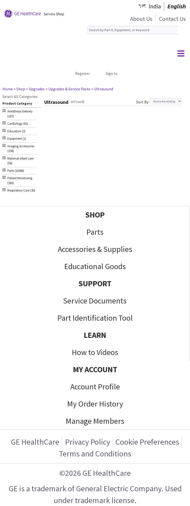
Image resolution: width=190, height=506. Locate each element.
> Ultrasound (102, 88)
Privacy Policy (87, 442)
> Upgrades (35, 88)
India (155, 6)
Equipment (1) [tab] (16, 139)
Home (7, 88)
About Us (141, 19)
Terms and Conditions (95, 454)
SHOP (95, 215)
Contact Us (172, 19)
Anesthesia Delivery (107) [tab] (19, 113)
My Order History (95, 404)
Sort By (142, 101)
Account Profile (95, 387)
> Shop (19, 88)
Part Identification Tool (95, 318)
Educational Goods (95, 266)
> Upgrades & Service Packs (67, 88)
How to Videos (95, 352)
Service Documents (95, 301)
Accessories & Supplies (95, 249)
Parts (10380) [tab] (15, 171)
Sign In (111, 73)
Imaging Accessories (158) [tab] (20, 148)
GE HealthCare (35, 442)
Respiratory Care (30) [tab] (21, 190)
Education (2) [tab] (16, 131)
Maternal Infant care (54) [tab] (20, 160)
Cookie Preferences (147, 442)
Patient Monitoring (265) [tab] (19, 180)
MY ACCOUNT (95, 369)
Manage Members (95, 421)
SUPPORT (94, 283)
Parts (94, 232)
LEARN (95, 335)
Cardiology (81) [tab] (17, 124)
